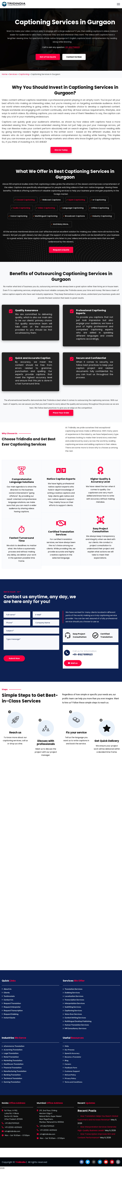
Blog (66, 1061)
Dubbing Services (72, 993)
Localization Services (74, 996)
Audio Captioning (21, 208)
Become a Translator (73, 1057)
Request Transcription (13, 1010)
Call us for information (85, 651)
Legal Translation (11, 1053)
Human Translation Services (77, 1025)
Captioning (24, 74)
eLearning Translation (13, 1050)
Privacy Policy (70, 1078)
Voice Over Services (73, 1014)
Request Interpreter (12, 1007)
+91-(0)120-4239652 (13, 1127)
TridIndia (20, 1162)
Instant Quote (9, 1018)
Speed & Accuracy (72, 1053)
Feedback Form (71, 1068)
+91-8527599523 (83, 654)
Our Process (69, 1050)
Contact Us (8, 1000)
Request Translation (12, 1003)
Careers (68, 1064)
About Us (7, 989)
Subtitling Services (73, 1007)
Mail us (73, 663)
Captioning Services (73, 1010)
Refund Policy (70, 1075)
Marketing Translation (13, 1060)
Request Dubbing (11, 1014)
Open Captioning (76, 199)
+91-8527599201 (72, 47)
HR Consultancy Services (75, 1028)
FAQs (67, 1046)
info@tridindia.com (12, 1131)
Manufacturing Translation (15, 1071)
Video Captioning (46, 208)
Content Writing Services (75, 1018)
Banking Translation (12, 1075)
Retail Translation (11, 1057)
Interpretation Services (75, 1003)
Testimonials (9, 996)
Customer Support (72, 1071)
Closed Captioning (25, 199)
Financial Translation (13, 1068)
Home (4, 74)
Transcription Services (74, 1000)
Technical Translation (13, 1078)
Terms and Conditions (73, 1082)
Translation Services (73, 989)
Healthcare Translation (13, 1064)
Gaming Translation (12, 1082)
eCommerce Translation (14, 1046)
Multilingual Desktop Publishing (78, 1021)
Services (13, 74)
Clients (7, 993)
